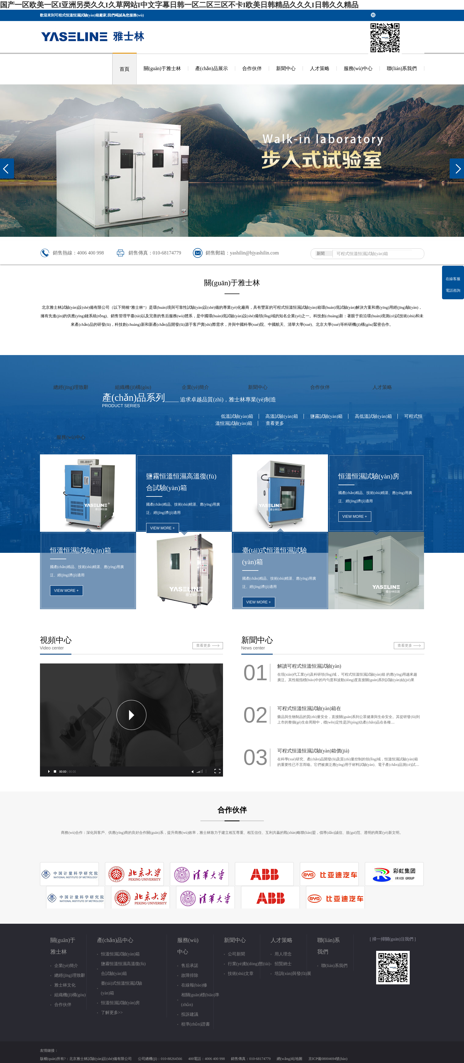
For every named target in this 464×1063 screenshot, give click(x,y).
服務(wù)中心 (358, 68)
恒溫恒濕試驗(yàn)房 (368, 476)
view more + (66, 590)
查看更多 (275, 423)
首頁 (124, 69)
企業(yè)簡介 (195, 387)
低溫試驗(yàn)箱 (237, 416)
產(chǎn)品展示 (211, 68)
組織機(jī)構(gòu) (133, 387)
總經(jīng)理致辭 (71, 387)
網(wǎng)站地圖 (289, 1059)
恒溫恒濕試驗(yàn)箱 (80, 550)
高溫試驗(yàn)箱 (281, 416)
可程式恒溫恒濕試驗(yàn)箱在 (309, 708)
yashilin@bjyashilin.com (254, 252)
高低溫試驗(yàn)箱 (373, 416)
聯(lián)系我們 (402, 68)
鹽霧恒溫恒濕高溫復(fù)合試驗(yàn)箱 (181, 482)
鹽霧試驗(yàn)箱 (326, 416)
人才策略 (319, 68)
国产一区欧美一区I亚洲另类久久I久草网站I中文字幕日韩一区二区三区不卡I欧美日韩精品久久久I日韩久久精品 (179, 5)
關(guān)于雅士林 (162, 68)
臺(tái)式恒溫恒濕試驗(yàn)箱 (274, 556)
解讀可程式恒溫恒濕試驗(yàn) (309, 666)
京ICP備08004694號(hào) (327, 1059)
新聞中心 (286, 68)
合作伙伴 (252, 68)
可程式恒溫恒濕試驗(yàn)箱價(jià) (313, 750)
